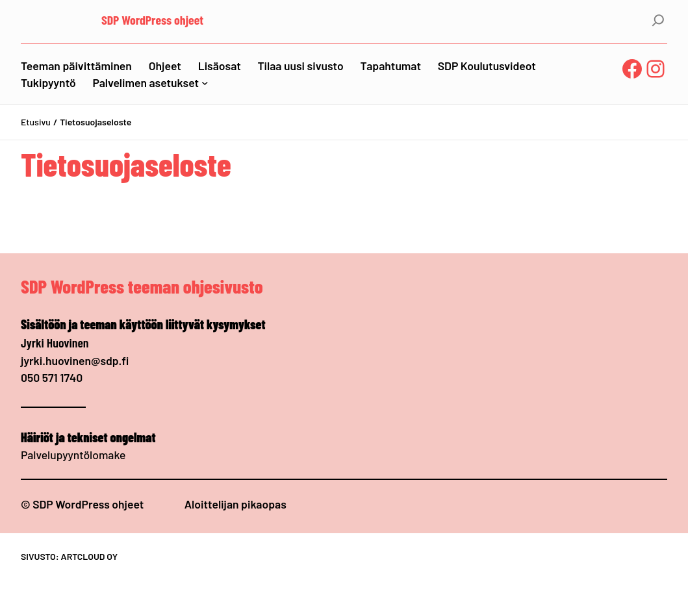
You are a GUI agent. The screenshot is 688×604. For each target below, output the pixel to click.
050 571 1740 (52, 377)
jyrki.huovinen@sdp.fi (75, 360)
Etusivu (36, 121)
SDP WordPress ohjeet (152, 19)
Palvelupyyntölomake (73, 454)
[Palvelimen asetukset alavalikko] (205, 82)
